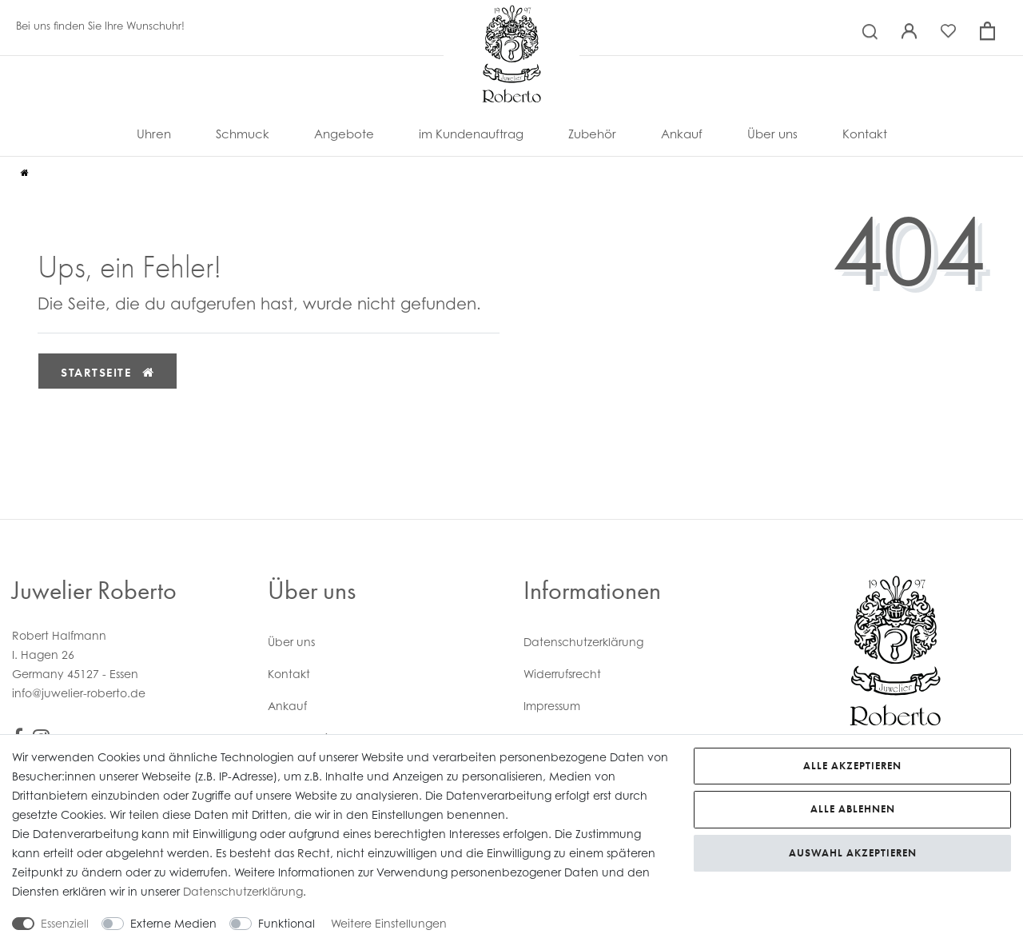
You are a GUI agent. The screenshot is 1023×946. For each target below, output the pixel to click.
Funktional (286, 923)
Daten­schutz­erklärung (583, 642)
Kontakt (864, 134)
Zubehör (592, 134)
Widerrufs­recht (562, 674)
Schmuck (242, 134)
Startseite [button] (107, 373)
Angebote (344, 134)
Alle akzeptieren (852, 765)
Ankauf (682, 134)
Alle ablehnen (852, 809)
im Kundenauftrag (471, 134)
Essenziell (65, 923)
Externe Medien (173, 923)
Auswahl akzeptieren (853, 853)
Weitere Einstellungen (389, 923)
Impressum (551, 705)
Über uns (772, 134)
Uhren (154, 134)
